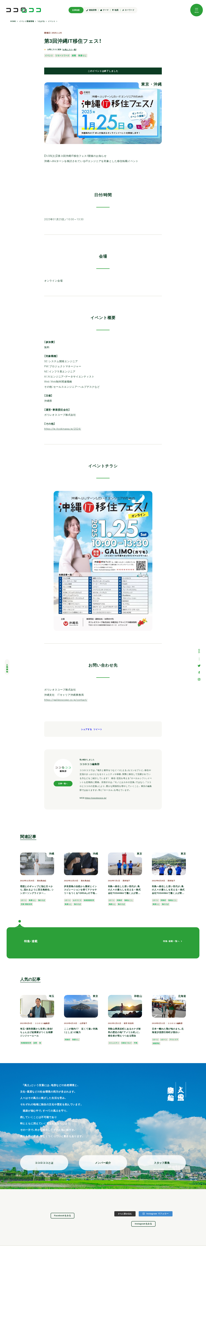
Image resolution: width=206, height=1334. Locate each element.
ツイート (97, 729)
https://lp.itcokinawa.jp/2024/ (62, 428)
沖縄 (157, 84)
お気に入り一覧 (69, 50)
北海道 (182, 996)
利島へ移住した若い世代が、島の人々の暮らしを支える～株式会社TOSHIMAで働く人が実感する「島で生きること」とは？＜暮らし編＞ (124, 890)
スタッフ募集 (162, 1162)
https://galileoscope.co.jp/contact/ (65, 699)
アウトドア (174, 1039)
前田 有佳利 (129, 1023)
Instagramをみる (143, 1224)
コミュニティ (114, 1043)
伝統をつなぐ (126, 1043)
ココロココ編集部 (42, 1023)
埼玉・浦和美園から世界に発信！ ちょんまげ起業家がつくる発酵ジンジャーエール (36, 1032)
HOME (13, 21)
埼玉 (51, 996)
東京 (145, 84)
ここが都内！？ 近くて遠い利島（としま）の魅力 (81, 1031)
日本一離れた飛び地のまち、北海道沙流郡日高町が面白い (168, 1031)
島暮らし (82, 55)
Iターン (24, 900)
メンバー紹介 (103, 1162)
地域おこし (128, 900)
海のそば (41, 900)
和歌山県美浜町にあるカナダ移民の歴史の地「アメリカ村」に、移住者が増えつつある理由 (124, 1032)
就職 (74, 55)
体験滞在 (156, 1043)
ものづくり (77, 900)
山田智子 (83, 1023)
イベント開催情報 (26, 21)
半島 (135, 1043)
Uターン (164, 1039)
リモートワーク (62, 55)
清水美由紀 (41, 881)
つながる (41, 21)
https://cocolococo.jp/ (95, 798)
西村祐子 (126, 881)
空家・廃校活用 (26, 904)
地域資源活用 (89, 900)
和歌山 (138, 996)
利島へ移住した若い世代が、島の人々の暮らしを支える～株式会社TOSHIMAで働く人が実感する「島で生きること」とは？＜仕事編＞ (168, 890)
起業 (35, 1043)
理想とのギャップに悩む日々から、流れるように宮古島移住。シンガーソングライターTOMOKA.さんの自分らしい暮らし (37, 890)
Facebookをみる (62, 1216)
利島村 (119, 900)
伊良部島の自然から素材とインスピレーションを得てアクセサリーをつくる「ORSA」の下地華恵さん (80, 890)
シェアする (86, 729)
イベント (52, 21)
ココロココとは (44, 1162)
